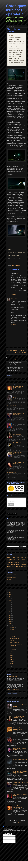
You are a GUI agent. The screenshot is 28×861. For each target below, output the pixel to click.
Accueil (22, 350)
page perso (9, 581)
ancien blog (9, 579)
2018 (10, 608)
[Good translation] (5, 834)
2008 (10, 623)
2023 (10, 598)
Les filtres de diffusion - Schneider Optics (18, 433)
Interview (16, 560)
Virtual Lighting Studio (12, 577)
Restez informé (12, 498)
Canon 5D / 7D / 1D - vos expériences (15, 405)
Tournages (19, 566)
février (11, 661)
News (11, 562)
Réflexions (23, 564)
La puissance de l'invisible (19, 738)
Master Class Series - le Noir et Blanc (18, 414)
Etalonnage (24, 559)
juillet (11, 653)
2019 (10, 606)
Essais (18, 559)
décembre (12, 627)
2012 (10, 615)
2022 (10, 600)
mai (11, 655)
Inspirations (10, 561)
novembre (12, 629)
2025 (10, 594)
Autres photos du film (14, 638)
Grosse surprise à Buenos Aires (16, 260)
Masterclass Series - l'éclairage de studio (17, 453)
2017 (10, 610)
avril (11, 657)
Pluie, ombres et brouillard (13, 30)
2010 (10, 619)
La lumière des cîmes (13, 255)
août (11, 651)
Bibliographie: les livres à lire (13, 574)
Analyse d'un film (13, 557)
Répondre (13, 294)
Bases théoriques (15, 265)
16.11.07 (18, 273)
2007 (10, 625)
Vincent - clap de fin (14, 642)
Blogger (20, 822)
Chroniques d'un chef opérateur (16, 10)
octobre (12, 647)
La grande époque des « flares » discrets (18, 387)
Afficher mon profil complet (13, 689)
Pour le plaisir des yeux (15, 631)
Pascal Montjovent (13, 676)
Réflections (15, 564)
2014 (10, 611)
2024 (10, 596)
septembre (12, 649)
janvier (11, 663)
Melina (12, 299)
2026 (10, 592)
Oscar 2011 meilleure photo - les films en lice (19, 443)
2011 (10, 617)
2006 (10, 666)
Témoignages (11, 566)
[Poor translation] (9, 834)
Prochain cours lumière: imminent (16, 252)
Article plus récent (12, 350)
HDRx (14, 423)
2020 (10, 604)
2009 (10, 621)
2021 (10, 602)
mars (11, 659)
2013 (10, 613)
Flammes (12, 640)
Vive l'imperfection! (11, 472)
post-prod (16, 562)
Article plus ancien (20, 352)
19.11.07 (17, 299)
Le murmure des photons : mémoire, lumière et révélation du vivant (20, 773)
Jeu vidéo (21, 560)
